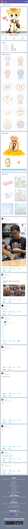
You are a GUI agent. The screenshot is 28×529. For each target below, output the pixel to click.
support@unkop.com (16, 507)
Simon (5, 373)
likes (9, 32)
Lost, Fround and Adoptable (14, 492)
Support (14, 493)
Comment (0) (12, 268)
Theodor (5, 274)
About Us (14, 487)
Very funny (14, 490)
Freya (5, 218)
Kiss (7, 321)
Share (19, 268)
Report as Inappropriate (14, 34)
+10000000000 (16, 505)
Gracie (5, 464)
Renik (5, 426)
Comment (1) (12, 367)
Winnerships (14, 482)
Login (14, 498)
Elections (14, 489)
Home (2, 4)
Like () (5, 268)
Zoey (5, 305)
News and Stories (14, 485)
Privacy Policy (19, 526)
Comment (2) (12, 311)
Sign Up (14, 500)
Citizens (14, 484)
